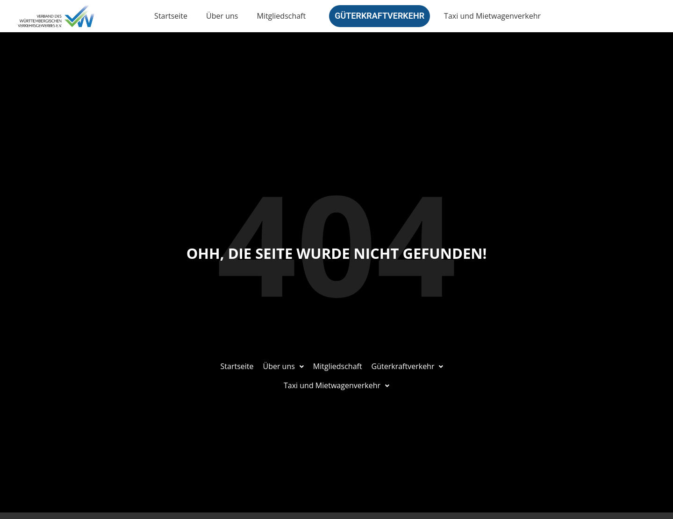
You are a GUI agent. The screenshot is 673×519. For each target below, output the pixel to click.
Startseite (170, 16)
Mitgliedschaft (281, 16)
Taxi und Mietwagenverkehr (492, 16)
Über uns (222, 16)
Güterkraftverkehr (379, 16)
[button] (283, 367)
